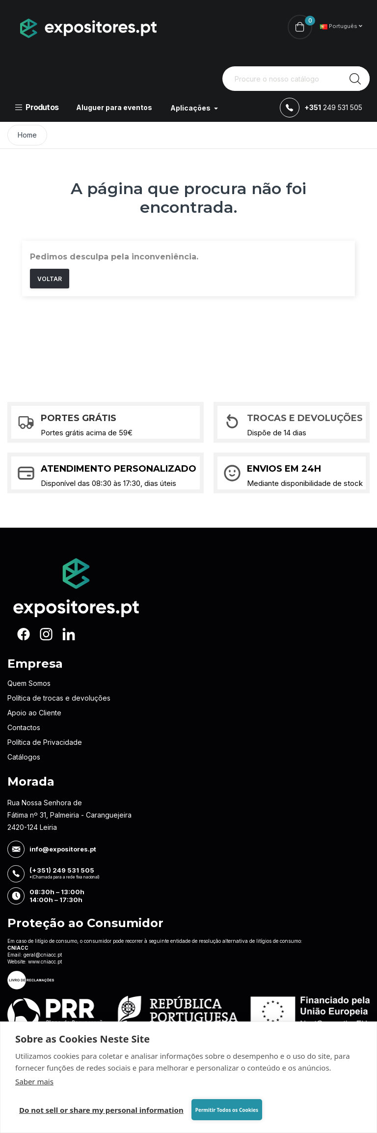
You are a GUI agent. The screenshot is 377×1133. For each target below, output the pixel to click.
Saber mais (34, 1081)
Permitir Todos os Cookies (226, 1109)
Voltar (49, 279)
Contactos (23, 727)
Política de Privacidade (44, 742)
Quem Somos (29, 683)
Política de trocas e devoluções (58, 698)
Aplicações (191, 108)
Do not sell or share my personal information (101, 1110)
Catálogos (23, 757)
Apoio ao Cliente (34, 712)
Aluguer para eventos (114, 107)
